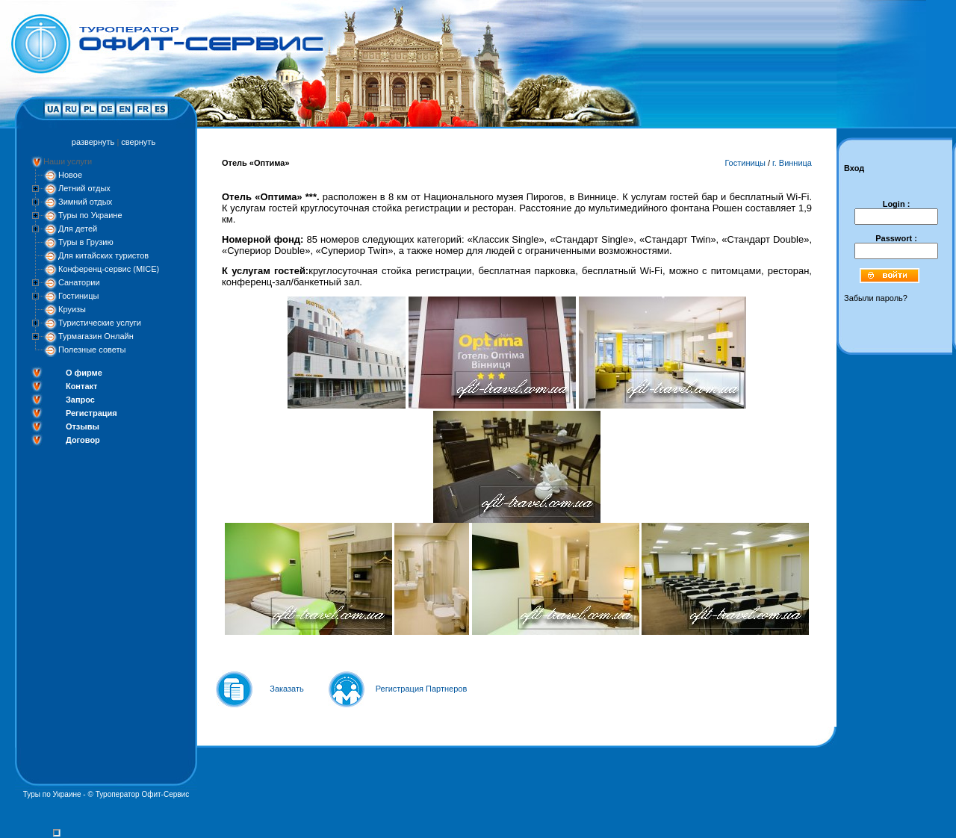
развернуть (93, 141)
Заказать (287, 688)
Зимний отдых (85, 201)
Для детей (77, 228)
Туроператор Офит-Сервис (143, 794)
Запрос (80, 399)
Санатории (79, 282)
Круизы (72, 309)
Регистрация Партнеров (422, 688)
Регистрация (91, 413)
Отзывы (82, 426)
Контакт (81, 386)
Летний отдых (84, 188)
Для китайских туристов (103, 255)
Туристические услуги (99, 322)
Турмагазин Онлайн (96, 336)
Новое (70, 174)
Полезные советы (91, 349)
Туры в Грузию (86, 242)
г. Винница (792, 162)
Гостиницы (78, 295)
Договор (83, 439)
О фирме (84, 372)
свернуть (138, 141)
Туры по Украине (90, 215)
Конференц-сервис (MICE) (108, 268)
